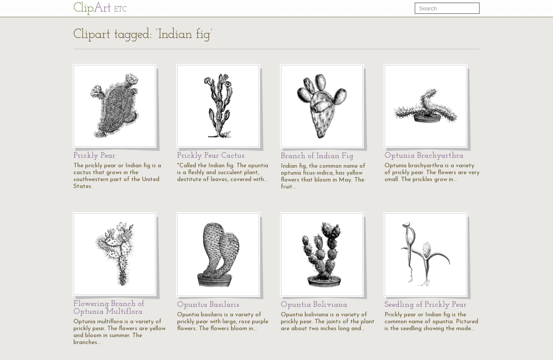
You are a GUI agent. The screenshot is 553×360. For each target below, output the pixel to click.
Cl (100, 8)
